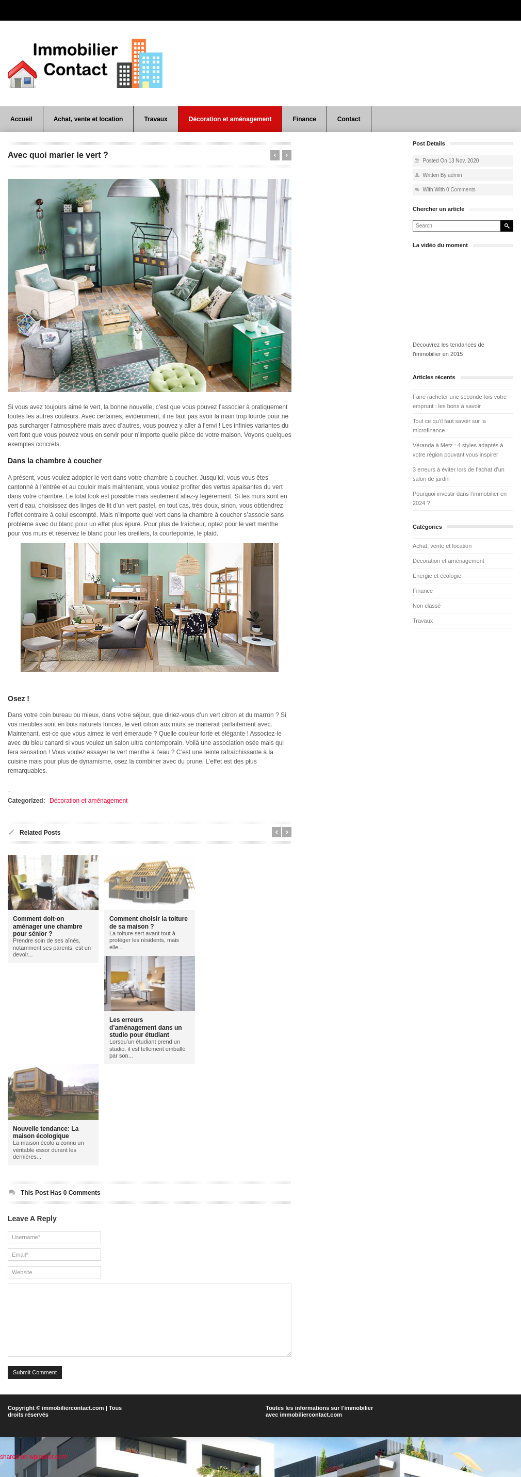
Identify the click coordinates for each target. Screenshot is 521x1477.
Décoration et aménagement (230, 119)
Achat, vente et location (88, 119)
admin (455, 175)
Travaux (155, 119)
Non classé (427, 606)
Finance (304, 119)
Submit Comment (35, 1388)
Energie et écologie (437, 576)
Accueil (21, 119)
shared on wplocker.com (33, 1472)
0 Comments (461, 189)
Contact (349, 119)
